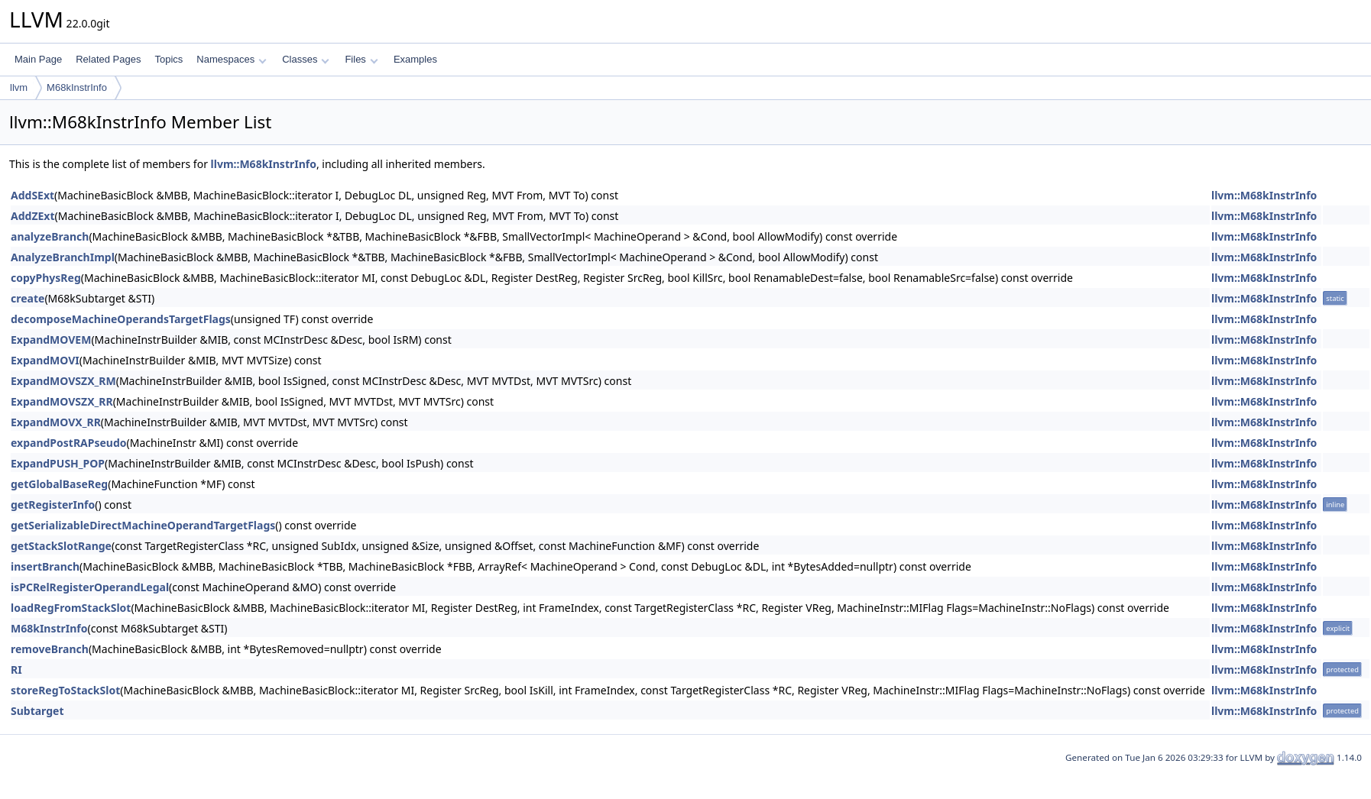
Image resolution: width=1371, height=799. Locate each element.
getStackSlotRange (61, 546)
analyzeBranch (50, 236)
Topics (168, 59)
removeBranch (50, 649)
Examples (415, 59)
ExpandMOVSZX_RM (63, 381)
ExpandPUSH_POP (58, 463)
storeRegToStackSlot (65, 690)
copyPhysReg (46, 277)
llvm (19, 87)
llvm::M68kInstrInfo (263, 164)
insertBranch (45, 566)
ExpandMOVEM (51, 339)
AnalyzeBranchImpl (63, 257)
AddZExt (33, 216)
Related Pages (108, 59)
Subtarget (37, 711)
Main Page (38, 59)
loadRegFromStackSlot (71, 607)
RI (16, 669)
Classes (305, 59)
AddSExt (32, 195)
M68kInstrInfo (77, 87)
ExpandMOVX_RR (56, 422)
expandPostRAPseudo (69, 442)
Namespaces (231, 59)
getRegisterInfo (53, 504)
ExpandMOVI (45, 360)
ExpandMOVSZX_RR (62, 401)
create (27, 298)
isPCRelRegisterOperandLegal (90, 587)
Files (361, 59)
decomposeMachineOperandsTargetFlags (121, 319)
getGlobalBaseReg (59, 484)
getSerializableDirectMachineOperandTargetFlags (143, 525)
